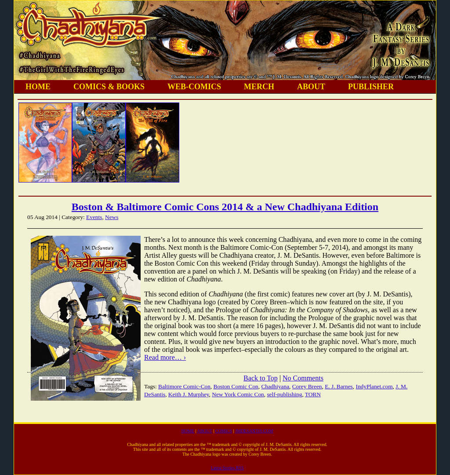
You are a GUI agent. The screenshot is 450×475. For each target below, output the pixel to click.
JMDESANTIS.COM (254, 430)
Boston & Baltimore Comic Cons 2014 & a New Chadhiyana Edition (225, 206)
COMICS (223, 430)
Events (94, 217)
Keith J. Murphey (188, 394)
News (111, 217)
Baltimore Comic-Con (184, 386)
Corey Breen (307, 386)
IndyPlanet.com (374, 386)
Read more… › (165, 357)
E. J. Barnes (339, 386)
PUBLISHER (371, 86)
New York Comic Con (238, 394)
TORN (313, 394)
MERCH (259, 86)
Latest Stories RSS (226, 467)
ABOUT (311, 86)
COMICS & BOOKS (109, 86)
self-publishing (284, 394)
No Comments (303, 378)
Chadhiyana (275, 386)
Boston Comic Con (236, 386)
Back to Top (260, 378)
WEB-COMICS (194, 86)
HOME (38, 86)
